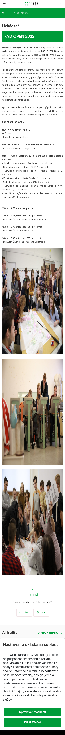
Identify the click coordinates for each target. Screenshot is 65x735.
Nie (41, 612)
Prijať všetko (32, 722)
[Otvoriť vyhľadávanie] (60, 4)
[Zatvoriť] (4, 4)
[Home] (3, 13)
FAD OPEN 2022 (19, 36)
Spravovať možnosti (32, 712)
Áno (24, 612)
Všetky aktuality (48, 633)
